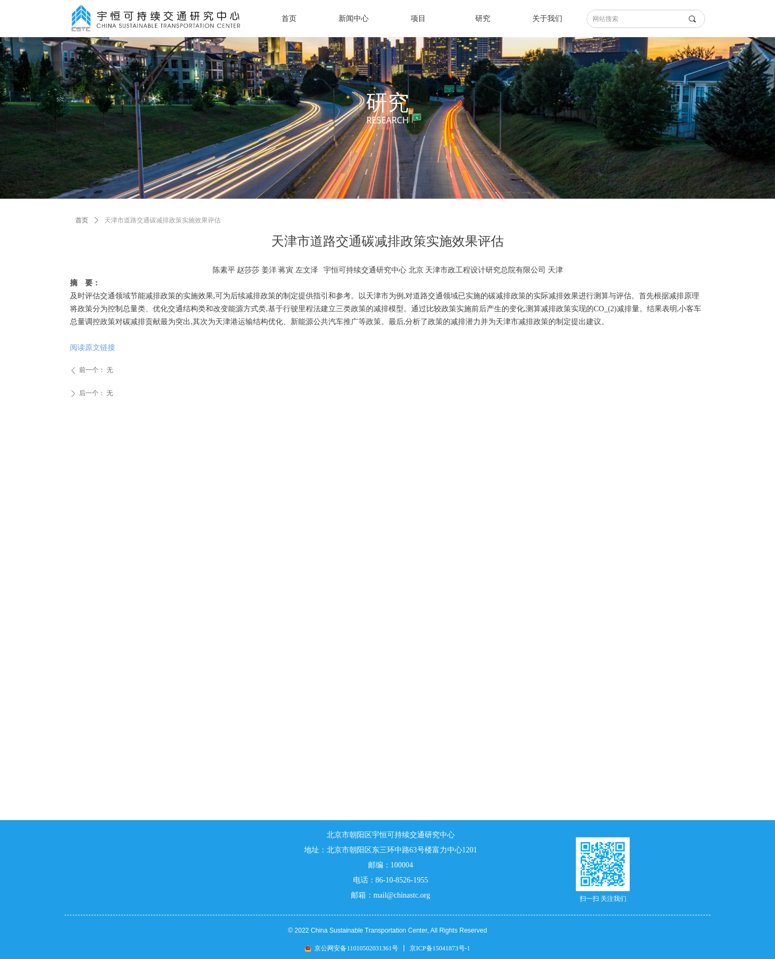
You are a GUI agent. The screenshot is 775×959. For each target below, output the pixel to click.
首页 (81, 220)
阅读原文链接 (92, 348)
